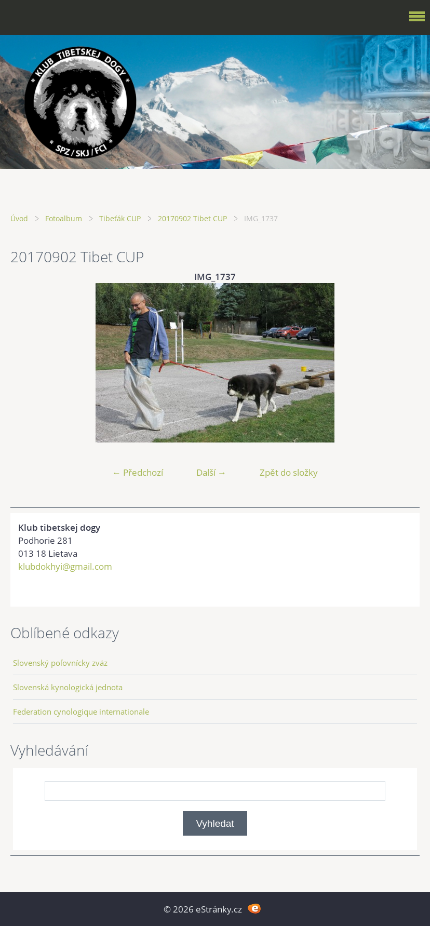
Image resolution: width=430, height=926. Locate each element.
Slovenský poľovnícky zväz (60, 662)
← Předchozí (137, 472)
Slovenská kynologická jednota (68, 687)
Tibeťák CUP (120, 218)
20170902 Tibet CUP (192, 218)
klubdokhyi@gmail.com (65, 566)
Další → (211, 472)
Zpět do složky (289, 472)
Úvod (19, 218)
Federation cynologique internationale (81, 711)
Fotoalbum (63, 218)
